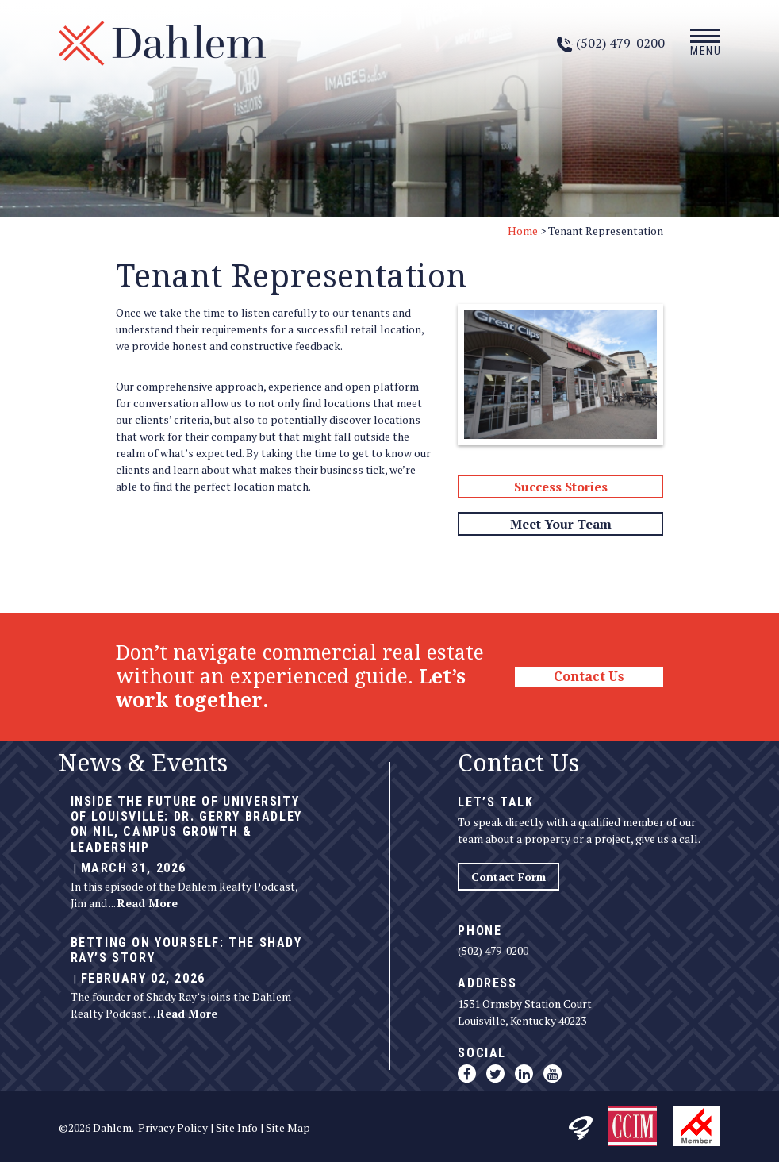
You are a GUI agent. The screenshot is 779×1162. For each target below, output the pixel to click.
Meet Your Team (561, 524)
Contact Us (589, 676)
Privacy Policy (173, 1127)
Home (523, 230)
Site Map (288, 1127)
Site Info (237, 1127)
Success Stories (561, 486)
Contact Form (508, 876)
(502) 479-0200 (493, 950)
